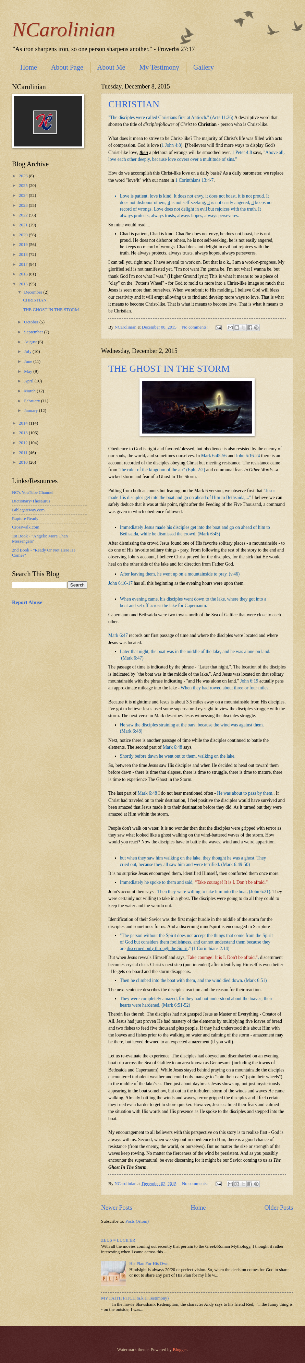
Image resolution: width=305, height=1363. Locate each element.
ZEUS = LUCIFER (118, 1240)
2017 (24, 264)
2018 (24, 254)
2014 (24, 423)
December (33, 292)
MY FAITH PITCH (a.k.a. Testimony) (135, 1298)
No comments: (195, 327)
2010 (24, 462)
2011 (24, 452)
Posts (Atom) (137, 1221)
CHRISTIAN (133, 104)
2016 (24, 274)
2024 (24, 195)
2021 (24, 225)
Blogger (180, 1349)
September (34, 332)
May (28, 371)
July (28, 351)
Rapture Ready (25, 518)
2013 (24, 432)
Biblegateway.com (28, 510)
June (28, 361)
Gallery (203, 67)
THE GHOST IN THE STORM (169, 368)
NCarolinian (63, 29)
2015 (24, 284)
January (31, 410)
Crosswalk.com (25, 527)
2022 (24, 215)
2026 (24, 176)
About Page (67, 67)
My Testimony (159, 67)
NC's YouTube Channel (32, 492)
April (29, 381)
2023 (24, 205)
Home (28, 67)
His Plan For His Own (148, 1263)
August (31, 342)
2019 (24, 244)
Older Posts (278, 1207)
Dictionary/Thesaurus (31, 501)
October (31, 322)
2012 (24, 442)
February (32, 401)
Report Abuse (27, 602)
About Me (111, 67)
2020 (24, 235)
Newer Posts (116, 1207)
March (30, 391)
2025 (24, 185)
